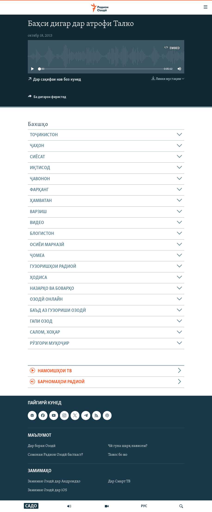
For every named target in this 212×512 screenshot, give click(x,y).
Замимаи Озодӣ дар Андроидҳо (54, 481)
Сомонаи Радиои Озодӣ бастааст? (55, 455)
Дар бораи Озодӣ (42, 446)
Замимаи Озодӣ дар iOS (47, 490)
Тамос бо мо (117, 455)
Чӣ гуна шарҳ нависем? (127, 446)
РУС (144, 506)
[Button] (47, 98)
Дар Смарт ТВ (119, 481)
